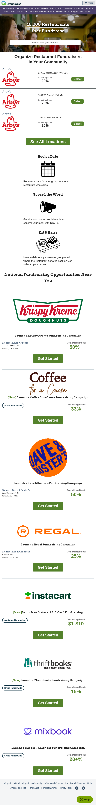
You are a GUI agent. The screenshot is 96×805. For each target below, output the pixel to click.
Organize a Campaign (32, 783)
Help (89, 783)
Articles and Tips (18, 788)
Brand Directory (77, 783)
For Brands (33, 788)
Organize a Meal (12, 783)
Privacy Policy (65, 788)
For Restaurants (49, 788)
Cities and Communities (56, 783)
